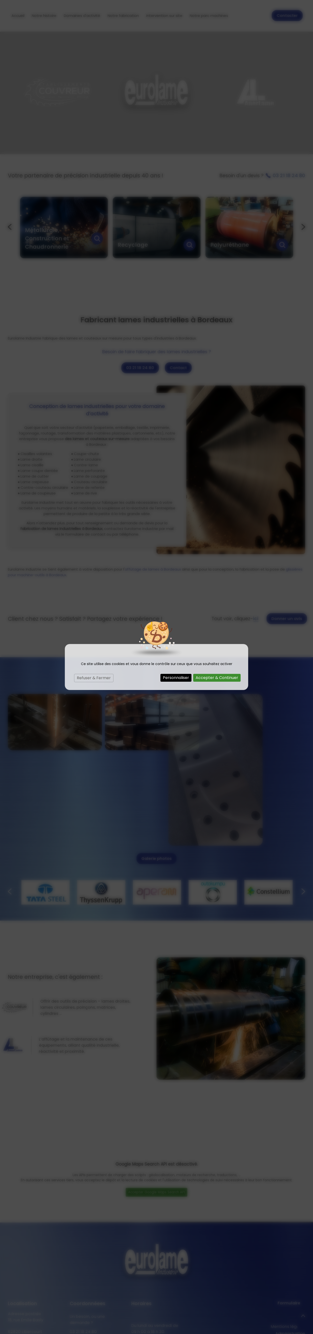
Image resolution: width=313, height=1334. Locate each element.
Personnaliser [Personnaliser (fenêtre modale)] (176, 677)
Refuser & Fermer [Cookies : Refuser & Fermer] (94, 678)
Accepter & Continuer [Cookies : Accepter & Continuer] (217, 677)
